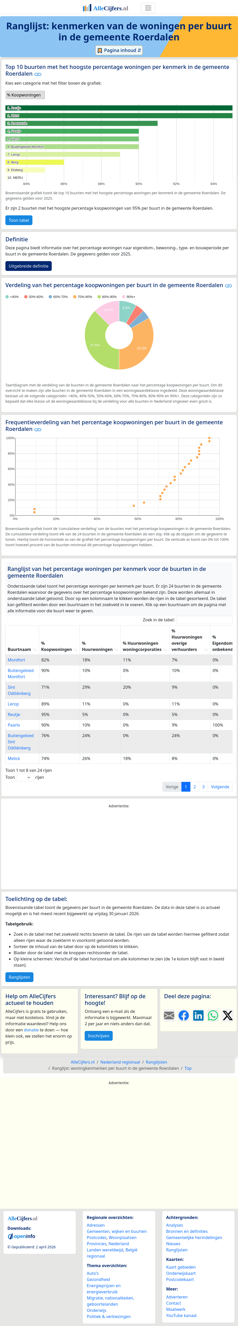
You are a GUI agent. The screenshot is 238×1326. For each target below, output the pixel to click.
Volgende (220, 787)
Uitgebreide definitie (28, 266)
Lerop (13, 704)
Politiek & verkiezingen (109, 1316)
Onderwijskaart (181, 1273)
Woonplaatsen (122, 1237)
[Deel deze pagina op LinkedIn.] (198, 1015)
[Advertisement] (119, 849)
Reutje (14, 714)
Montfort (16, 660)
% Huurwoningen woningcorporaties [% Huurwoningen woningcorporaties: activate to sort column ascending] (142, 646)
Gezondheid (98, 1279)
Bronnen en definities (187, 1231)
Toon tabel (19, 220)
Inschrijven (98, 1036)
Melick (14, 758)
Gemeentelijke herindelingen (194, 1237)
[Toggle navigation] (148, 8)
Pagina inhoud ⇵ (119, 50)
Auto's (93, 1273)
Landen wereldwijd (105, 1250)
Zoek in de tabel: (188, 620)
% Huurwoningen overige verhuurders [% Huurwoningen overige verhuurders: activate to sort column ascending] (187, 640)
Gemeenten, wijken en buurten (117, 1231)
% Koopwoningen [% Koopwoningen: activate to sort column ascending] (56, 646)
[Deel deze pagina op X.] (228, 1015)
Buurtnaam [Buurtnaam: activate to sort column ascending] (19, 649)
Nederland (119, 1244)
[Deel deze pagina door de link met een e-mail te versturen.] (169, 1015)
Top (187, 1068)
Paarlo (14, 725)
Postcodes (97, 1237)
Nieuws (173, 1244)
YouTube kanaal (181, 1315)
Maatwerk (176, 1309)
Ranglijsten (19, 977)
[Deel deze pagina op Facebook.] (184, 1015)
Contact (173, 1303)
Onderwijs (96, 1310)
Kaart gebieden (181, 1267)
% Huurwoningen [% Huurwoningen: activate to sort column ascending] (97, 646)
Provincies (96, 1244)
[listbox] (25, 95)
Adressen (96, 1225)
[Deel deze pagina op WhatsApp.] (213, 1015)
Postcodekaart (180, 1279)
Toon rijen (24, 777)
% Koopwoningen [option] (24, 95)
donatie (31, 1030)
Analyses (174, 1225)
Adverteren (177, 1297)
